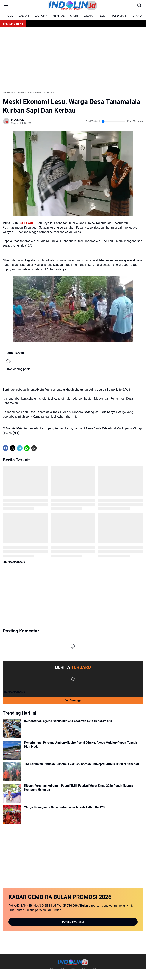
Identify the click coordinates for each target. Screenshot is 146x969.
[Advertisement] (73, 59)
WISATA (88, 15)
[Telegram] (20, 605)
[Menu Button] (6, 5)
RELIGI (102, 15)
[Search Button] (139, 5)
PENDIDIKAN (119, 15)
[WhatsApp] (27, 605)
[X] (12, 605)
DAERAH (24, 15)
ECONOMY (40, 15)
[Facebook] (5, 605)
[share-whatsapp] (41, 605)
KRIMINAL (58, 15)
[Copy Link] (34, 605)
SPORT (74, 15)
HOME (9, 15)
